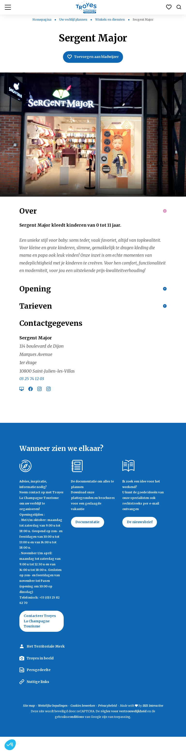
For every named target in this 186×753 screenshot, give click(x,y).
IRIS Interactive (153, 722)
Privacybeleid (107, 722)
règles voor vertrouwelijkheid (124, 727)
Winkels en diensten (110, 19)
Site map (29, 722)
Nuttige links (38, 698)
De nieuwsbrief (140, 537)
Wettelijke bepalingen (52, 722)
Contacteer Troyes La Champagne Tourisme (40, 637)
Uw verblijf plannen (73, 19)
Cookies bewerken (82, 722)
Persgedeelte (39, 686)
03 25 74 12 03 (31, 394)
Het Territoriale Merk (46, 662)
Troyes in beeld (40, 674)
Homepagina (41, 19)
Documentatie (88, 537)
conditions (76, 733)
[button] (10, 745)
